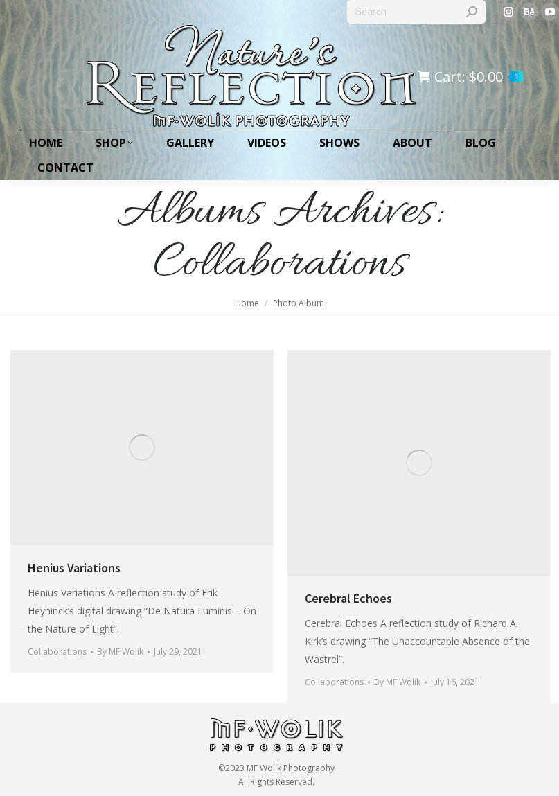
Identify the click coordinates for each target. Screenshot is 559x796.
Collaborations (57, 651)
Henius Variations (74, 568)
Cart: (470, 77)
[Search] (416, 12)
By (120, 651)
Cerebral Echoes (348, 598)
